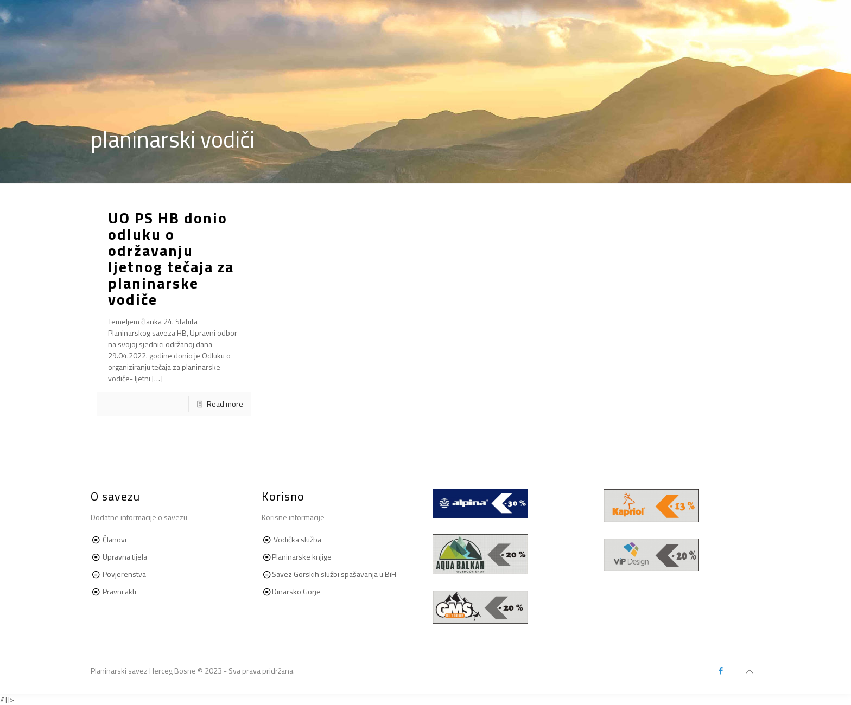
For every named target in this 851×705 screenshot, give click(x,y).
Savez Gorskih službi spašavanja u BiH (334, 574)
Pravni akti (118, 591)
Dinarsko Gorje (296, 591)
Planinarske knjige (302, 556)
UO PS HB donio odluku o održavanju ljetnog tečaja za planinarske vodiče (171, 258)
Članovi (114, 539)
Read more (225, 403)
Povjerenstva (124, 574)
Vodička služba (297, 539)
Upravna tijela (125, 556)
